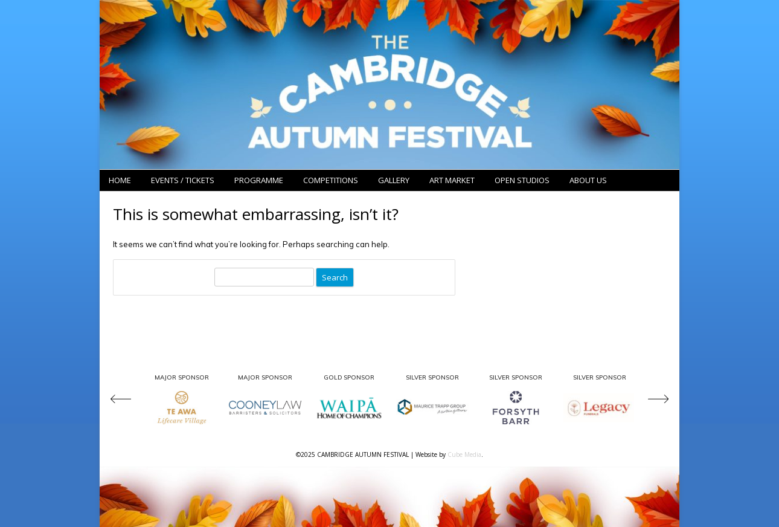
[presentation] (127, 400)
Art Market (452, 180)
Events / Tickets (182, 180)
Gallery (393, 180)
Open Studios (522, 180)
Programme (258, 180)
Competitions (330, 180)
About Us (588, 180)
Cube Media (464, 454)
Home (120, 180)
